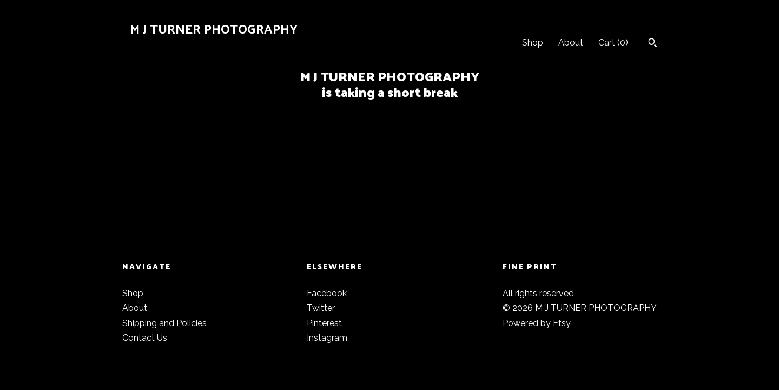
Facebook (327, 293)
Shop (532, 42)
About (570, 42)
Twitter (321, 308)
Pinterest (324, 323)
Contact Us (144, 338)
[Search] (653, 44)
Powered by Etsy (537, 323)
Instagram (327, 338)
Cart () (613, 42)
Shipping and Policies (164, 323)
